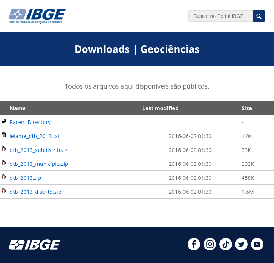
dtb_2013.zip (25, 177)
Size (247, 107)
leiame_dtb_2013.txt (35, 135)
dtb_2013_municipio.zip (39, 163)
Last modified (160, 107)
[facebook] (194, 248)
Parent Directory (30, 121)
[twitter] (241, 248)
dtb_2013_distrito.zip (35, 191)
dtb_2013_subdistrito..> (39, 149)
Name (18, 107)
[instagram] (210, 248)
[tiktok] (225, 248)
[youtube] (257, 248)
